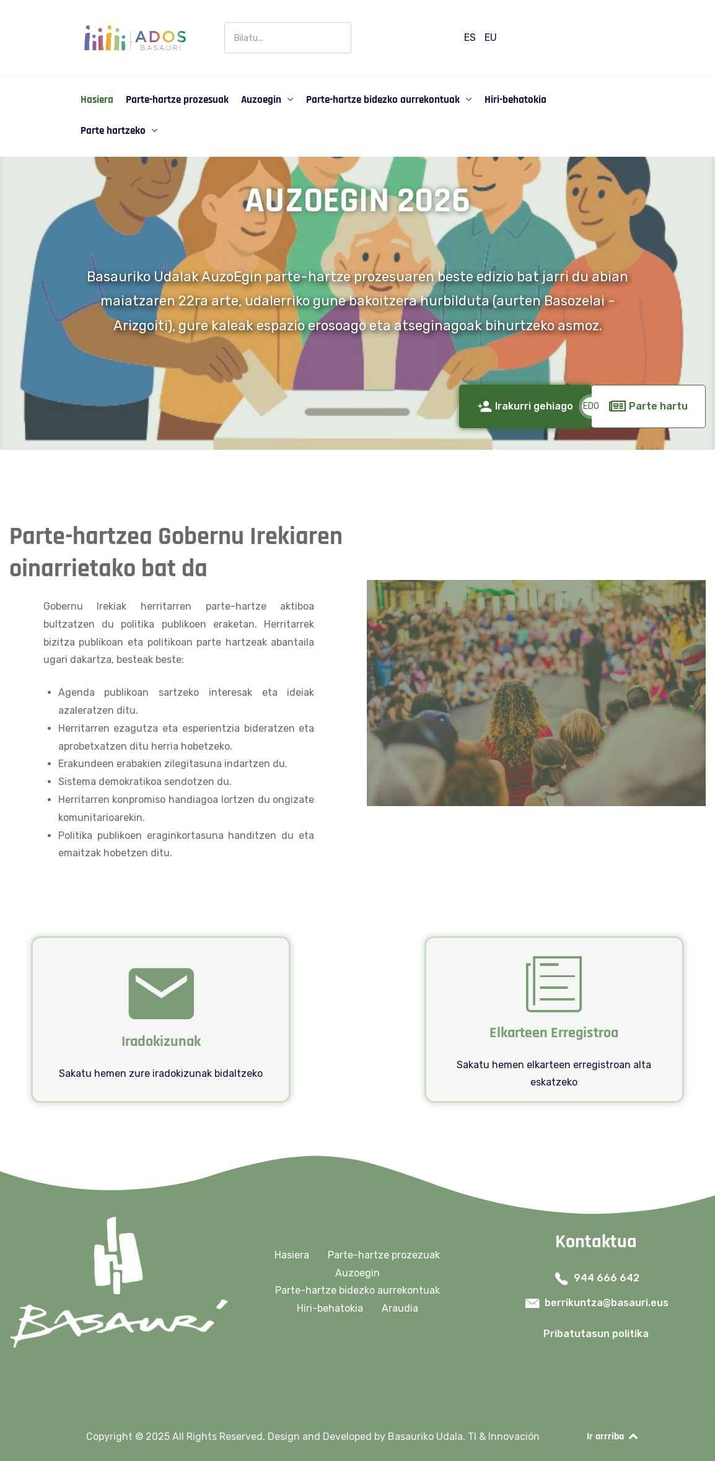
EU (491, 37)
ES (471, 37)
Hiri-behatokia (330, 1308)
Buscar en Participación (224, 22)
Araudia (400, 1308)
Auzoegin (357, 1273)
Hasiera (291, 1255)
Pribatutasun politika (596, 1334)
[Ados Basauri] (134, 37)
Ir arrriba (613, 1436)
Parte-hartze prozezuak (384, 1255)
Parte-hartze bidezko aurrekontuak (357, 1290)
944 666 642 (606, 1278)
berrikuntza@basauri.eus (607, 1303)
